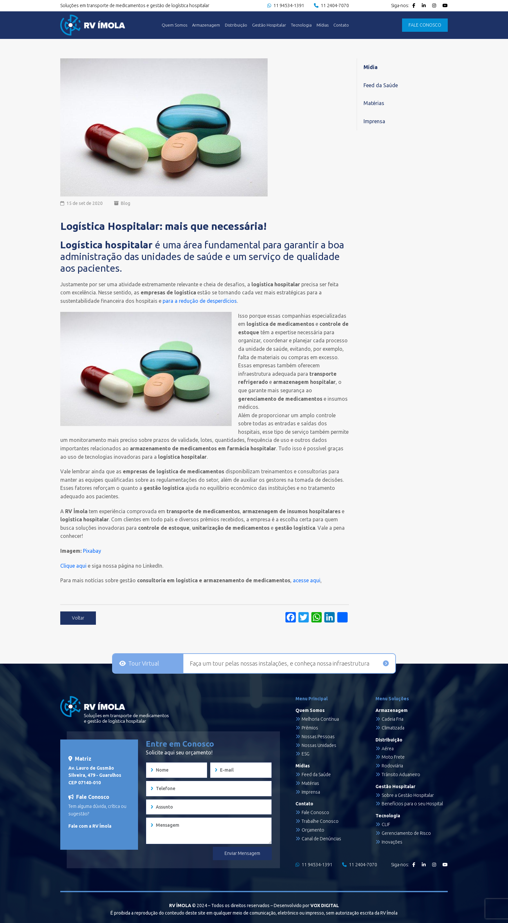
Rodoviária (392, 765)
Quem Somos (174, 25)
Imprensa (374, 121)
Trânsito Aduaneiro (401, 774)
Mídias (323, 25)
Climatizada (393, 727)
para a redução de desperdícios (200, 301)
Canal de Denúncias (321, 838)
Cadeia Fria (392, 719)
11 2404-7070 (331, 5)
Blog (125, 203)
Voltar (78, 618)
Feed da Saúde (381, 85)
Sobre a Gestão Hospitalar (408, 795)
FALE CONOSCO (425, 25)
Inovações (392, 842)
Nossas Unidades (319, 745)
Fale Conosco (315, 812)
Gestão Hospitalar (269, 25)
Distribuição (236, 25)
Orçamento (313, 830)
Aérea (388, 748)
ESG (305, 753)
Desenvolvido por (306, 905)
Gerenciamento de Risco (406, 833)
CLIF (386, 824)
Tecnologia (301, 25)
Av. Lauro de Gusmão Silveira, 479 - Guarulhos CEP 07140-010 (94, 775)
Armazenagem (206, 25)
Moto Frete (393, 757)
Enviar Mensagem (242, 853)
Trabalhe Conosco (320, 821)
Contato (341, 25)
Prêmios (310, 727)
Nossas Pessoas (318, 736)
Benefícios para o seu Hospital (412, 803)
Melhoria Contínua (320, 719)
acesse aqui (306, 580)
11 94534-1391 (285, 5)
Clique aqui (73, 566)
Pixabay (92, 551)
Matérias (374, 103)
